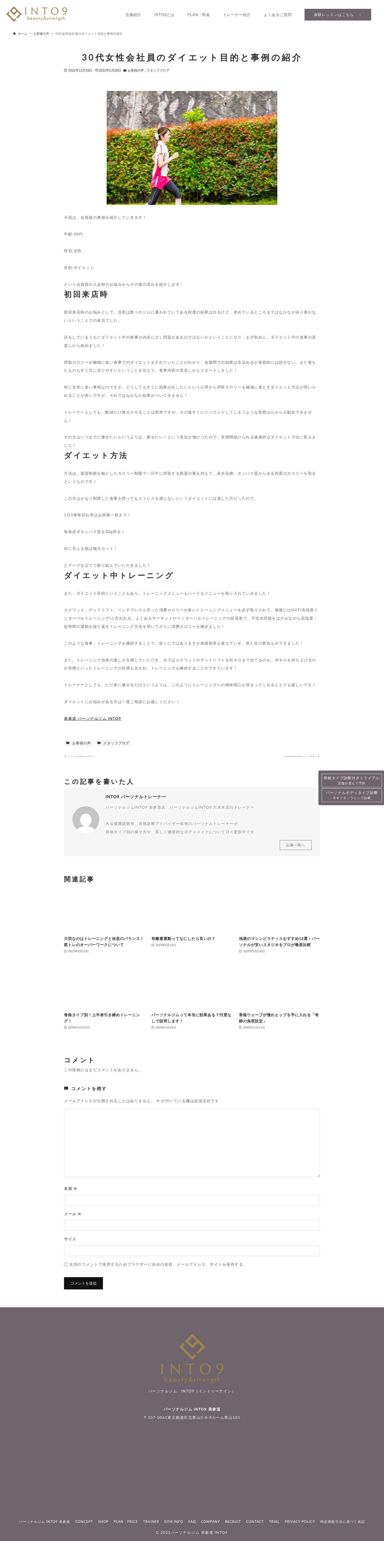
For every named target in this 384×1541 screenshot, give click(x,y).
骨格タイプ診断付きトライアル (352, 781)
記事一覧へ (295, 850)
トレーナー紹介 (237, 15)
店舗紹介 (133, 15)
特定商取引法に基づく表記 (342, 1521)
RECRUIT (233, 1521)
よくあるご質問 (278, 15)
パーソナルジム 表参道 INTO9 (199, 1532)
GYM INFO (173, 1521)
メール (72, 1218)
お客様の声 (136, 70)
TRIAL (274, 1521)
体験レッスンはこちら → (338, 15)
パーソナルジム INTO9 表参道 (192, 1409)
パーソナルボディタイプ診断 (352, 795)
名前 (70, 1193)
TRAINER (151, 1521)
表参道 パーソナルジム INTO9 (92, 718)
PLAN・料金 (198, 15)
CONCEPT (84, 1521)
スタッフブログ (158, 70)
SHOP (103, 1521)
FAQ (192, 1521)
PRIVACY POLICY (300, 1521)
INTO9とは (164, 15)
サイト (70, 1243)
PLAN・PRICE (126, 1521)
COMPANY (210, 1521)
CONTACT (255, 1521)
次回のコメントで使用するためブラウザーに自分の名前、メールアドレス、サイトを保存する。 (158, 1269)
